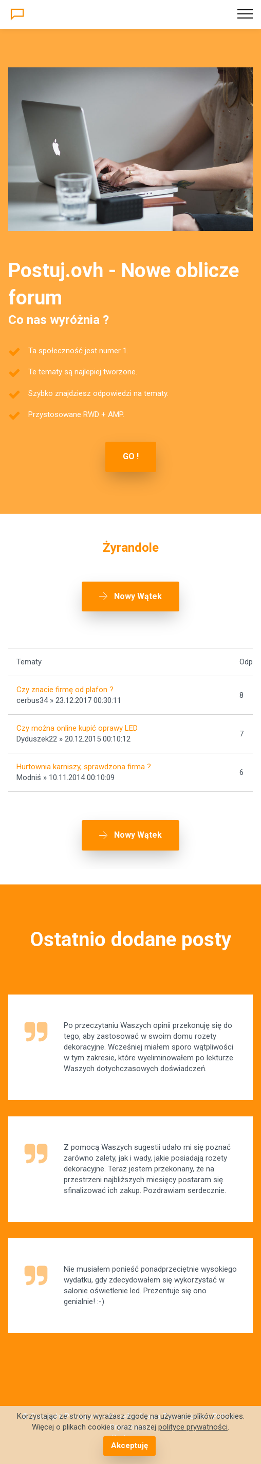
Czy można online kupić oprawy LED (77, 728)
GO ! (131, 456)
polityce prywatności (193, 1427)
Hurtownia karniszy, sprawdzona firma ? (83, 766)
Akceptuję (129, 1445)
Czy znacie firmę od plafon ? (65, 689)
